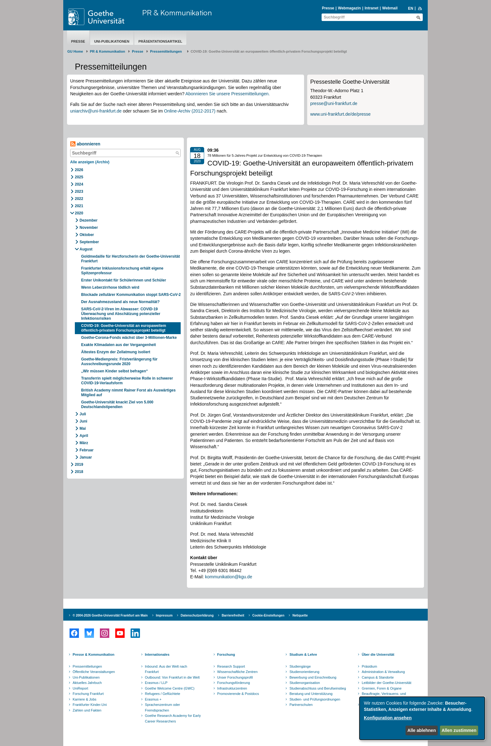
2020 (79, 213)
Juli (83, 414)
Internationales (157, 654)
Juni (83, 421)
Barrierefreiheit (233, 615)
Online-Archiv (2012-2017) (189, 110)
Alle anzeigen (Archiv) (89, 162)
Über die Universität (378, 654)
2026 (79, 170)
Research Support (231, 666)
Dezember (88, 220)
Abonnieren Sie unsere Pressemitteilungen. (227, 93)
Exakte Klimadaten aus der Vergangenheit (118, 345)
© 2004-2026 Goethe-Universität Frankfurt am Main (110, 615)
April (84, 435)
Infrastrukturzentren (232, 688)
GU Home (75, 51)
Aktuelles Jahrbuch (87, 683)
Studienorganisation (304, 683)
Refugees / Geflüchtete (162, 694)
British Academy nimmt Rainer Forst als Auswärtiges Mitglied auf (128, 392)
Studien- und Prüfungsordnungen (314, 699)
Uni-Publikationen (111, 41)
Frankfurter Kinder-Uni (90, 705)
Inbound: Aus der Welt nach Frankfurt (166, 669)
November (89, 227)
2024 (79, 184)
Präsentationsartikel (160, 41)
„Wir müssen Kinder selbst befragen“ (114, 371)
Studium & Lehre (303, 654)
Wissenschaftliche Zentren (237, 672)
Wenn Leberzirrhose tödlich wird (110, 287)
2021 (79, 206)
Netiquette (300, 615)
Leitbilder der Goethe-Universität (386, 683)
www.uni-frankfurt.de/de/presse (340, 114)
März (84, 443)
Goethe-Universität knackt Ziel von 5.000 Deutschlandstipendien (117, 404)
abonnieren (85, 144)
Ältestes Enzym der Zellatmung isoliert (115, 352)
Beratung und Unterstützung (311, 694)
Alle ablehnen (421, 730)
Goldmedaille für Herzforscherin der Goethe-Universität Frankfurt (130, 258)
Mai (83, 428)
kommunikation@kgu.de (228, 576)
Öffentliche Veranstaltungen (94, 672)
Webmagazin (349, 8)
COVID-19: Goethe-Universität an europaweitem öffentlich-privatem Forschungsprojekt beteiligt (123, 328)
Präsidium (369, 666)
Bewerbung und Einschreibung (312, 677)
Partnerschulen (301, 705)
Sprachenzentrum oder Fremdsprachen (162, 707)
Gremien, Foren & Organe (381, 688)
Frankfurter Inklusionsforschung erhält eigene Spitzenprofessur (122, 270)
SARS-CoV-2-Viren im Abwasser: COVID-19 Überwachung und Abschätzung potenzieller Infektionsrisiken (120, 314)
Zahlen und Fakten (87, 710)
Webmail (390, 8)
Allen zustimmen (459, 730)
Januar (86, 457)
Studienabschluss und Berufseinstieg (317, 688)
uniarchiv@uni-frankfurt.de (95, 110)
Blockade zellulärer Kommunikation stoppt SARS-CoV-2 (131, 294)
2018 (79, 472)
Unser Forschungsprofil (235, 677)
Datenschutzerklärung (197, 615)
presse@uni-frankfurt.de (333, 103)
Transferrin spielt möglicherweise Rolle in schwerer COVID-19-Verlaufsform (127, 380)
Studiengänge (300, 666)
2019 (79, 464)
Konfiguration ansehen (387, 717)
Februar (87, 450)
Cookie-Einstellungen (268, 615)
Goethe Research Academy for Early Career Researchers (173, 718)
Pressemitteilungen (87, 666)
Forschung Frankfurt (88, 694)
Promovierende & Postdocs (238, 694)
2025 (79, 177)
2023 (79, 191)
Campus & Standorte (378, 677)
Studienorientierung (304, 672)
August (86, 249)
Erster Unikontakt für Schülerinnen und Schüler (123, 280)
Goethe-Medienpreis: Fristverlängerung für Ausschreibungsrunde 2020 (119, 361)
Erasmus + (153, 699)
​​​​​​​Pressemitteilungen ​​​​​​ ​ (167, 51)
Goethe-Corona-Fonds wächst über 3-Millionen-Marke (129, 337)
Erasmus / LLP (156, 683)
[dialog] (422, 718)
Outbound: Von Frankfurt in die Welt (172, 677)
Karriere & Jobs (84, 699)
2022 (79, 199)
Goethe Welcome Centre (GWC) (169, 688)
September (89, 242)
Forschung (226, 654)
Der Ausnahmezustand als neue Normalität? (120, 302)
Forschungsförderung (233, 683)
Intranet (371, 8)
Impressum (164, 615)
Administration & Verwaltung (383, 672)
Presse (328, 8)
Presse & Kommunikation (93, 654)
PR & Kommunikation (177, 12)
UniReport (80, 688)
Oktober (87, 235)
